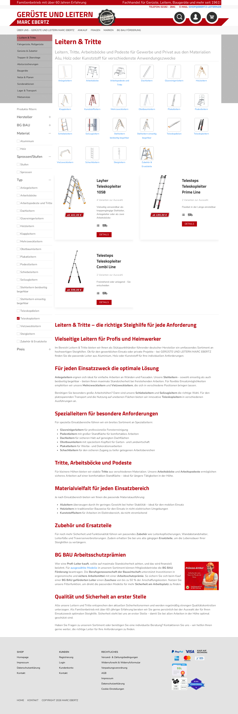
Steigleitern (26, 334)
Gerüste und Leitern (55, 14)
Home (20, 700)
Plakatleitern (26, 257)
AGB (103, 673)
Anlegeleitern (27, 188)
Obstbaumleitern (29, 249)
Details (104, 234)
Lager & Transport (26, 90)
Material (23, 133)
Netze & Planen (25, 77)
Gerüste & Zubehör (27, 51)
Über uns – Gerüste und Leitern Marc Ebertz (45, 30)
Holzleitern (25, 226)
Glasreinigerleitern (30, 218)
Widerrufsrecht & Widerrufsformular (120, 662)
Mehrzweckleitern (29, 241)
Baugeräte (22, 70)
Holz (21, 149)
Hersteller (24, 117)
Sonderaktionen (25, 84)
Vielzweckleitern (29, 326)
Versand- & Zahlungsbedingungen (119, 657)
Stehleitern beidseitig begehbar (32, 289)
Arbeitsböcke (27, 195)
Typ (19, 180)
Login (62, 662)
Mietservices (23, 97)
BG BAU (23, 125)
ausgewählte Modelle (84, 568)
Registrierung (66, 657)
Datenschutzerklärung (28, 667)
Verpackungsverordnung (114, 667)
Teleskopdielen (28, 311)
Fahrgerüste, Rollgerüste (30, 44)
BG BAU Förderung (129, 30)
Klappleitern (26, 234)
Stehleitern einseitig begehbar (31, 301)
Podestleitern (27, 264)
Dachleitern (26, 211)
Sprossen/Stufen (29, 156)
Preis (21, 349)
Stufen (22, 164)
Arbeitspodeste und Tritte (34, 203)
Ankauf (82, 30)
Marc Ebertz (33, 22)
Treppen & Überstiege (28, 57)
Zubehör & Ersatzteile (32, 341)
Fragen (95, 30)
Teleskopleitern (28, 318)
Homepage (22, 657)
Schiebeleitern (27, 272)
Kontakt (21, 673)
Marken (108, 30)
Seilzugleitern (27, 280)
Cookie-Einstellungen (112, 689)
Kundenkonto (66, 667)
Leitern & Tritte (27, 37)
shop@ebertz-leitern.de (205, 7)
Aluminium (25, 141)
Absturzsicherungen (27, 64)
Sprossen (24, 172)
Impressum (23, 662)
